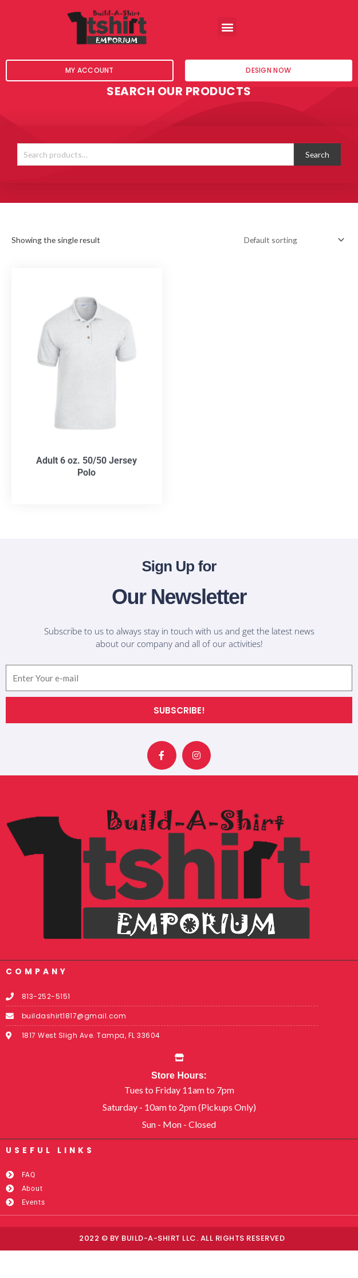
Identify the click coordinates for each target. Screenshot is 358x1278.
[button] (227, 26)
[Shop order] (292, 268)
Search (317, 182)
